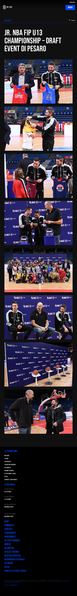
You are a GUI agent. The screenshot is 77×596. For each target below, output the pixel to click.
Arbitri (7, 544)
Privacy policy (8, 582)
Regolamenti (10, 536)
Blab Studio (14, 585)
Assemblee (7, 468)
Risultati (8, 529)
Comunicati (9, 525)
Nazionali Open (8, 507)
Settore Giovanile (12, 540)
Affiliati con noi (11, 551)
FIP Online (8, 563)
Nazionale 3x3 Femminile (10, 514)
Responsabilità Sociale (14, 559)
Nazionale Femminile (9, 497)
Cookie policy (66, 581)
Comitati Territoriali (10, 480)
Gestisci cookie (17, 582)
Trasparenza (10, 532)
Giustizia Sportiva (12, 555)
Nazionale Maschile (9, 489)
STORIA (6, 459)
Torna (72, 20)
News (6, 521)
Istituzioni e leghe (10, 474)
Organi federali (9, 471)
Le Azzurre (7, 499)
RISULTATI (72, 2)
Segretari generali (10, 465)
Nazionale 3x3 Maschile (10, 504)
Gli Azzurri (7, 492)
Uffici (6, 477)
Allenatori (9, 548)
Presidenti (7, 462)
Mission (6, 456)
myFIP (6, 567)
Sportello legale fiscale (15, 570)
